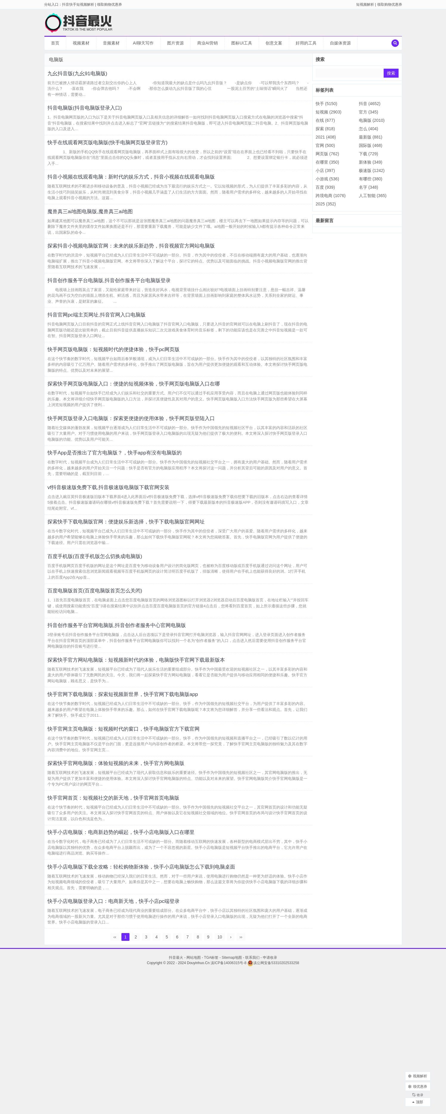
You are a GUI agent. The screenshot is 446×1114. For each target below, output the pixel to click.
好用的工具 (306, 43)
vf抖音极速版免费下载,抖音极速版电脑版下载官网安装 (122, 557)
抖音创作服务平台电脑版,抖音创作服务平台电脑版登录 (122, 317)
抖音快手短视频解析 (78, 4)
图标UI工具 (241, 43)
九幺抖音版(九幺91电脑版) (85, 76)
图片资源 (175, 43)
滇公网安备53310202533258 (273, 1105)
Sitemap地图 (232, 1099)
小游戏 (327, 178)
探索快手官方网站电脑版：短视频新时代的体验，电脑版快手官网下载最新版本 (154, 758)
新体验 (370, 162)
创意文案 (274, 43)
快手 (326, 103)
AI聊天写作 (143, 43)
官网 (325, 145)
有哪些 (370, 178)
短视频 (328, 112)
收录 (418, 1092)
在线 (325, 120)
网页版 (327, 153)
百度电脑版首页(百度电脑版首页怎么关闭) (106, 678)
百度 (325, 187)
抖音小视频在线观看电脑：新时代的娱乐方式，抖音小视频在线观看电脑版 (148, 196)
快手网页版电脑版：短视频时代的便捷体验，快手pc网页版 (128, 397)
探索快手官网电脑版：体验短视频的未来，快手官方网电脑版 (131, 879)
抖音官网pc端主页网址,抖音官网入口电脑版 (108, 357)
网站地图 (193, 1099)
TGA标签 (211, 1099)
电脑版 (372, 120)
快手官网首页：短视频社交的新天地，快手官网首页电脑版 (128, 919)
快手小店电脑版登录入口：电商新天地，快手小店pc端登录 (128, 1039)
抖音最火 (176, 1099)
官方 (368, 112)
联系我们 (252, 1099)
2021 (326, 137)
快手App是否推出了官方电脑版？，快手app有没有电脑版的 (129, 517)
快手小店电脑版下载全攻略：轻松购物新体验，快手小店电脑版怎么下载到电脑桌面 (160, 999)
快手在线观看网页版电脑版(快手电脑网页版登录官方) (121, 156)
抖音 (369, 103)
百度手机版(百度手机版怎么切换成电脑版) (106, 638)
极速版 (372, 170)
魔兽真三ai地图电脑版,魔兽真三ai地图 (100, 236)
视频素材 (81, 43)
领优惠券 (417, 1081)
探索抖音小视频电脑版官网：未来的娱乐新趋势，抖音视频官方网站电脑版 (148, 276)
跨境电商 (330, 195)
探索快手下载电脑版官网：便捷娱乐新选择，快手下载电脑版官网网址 (142, 598)
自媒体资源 (340, 43)
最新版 (370, 137)
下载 (368, 153)
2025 (326, 204)
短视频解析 (365, 4)
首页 (55, 43)
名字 (368, 187)
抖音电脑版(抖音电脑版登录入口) (94, 116)
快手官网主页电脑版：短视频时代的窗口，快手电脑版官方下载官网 (139, 839)
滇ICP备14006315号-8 (228, 1105)
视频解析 (417, 1071)
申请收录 (270, 1099)
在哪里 (327, 162)
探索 (325, 128)
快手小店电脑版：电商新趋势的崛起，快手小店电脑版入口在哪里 (136, 959)
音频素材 (111, 43)
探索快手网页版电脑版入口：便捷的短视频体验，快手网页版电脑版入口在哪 (151, 437)
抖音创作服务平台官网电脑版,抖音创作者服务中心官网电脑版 (131, 718)
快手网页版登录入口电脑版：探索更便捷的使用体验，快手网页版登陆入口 (148, 477)
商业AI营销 (207, 43)
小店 (325, 170)
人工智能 (373, 195)
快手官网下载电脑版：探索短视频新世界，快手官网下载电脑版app (138, 798)
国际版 (370, 145)
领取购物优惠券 (389, 4)
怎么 (368, 128)
